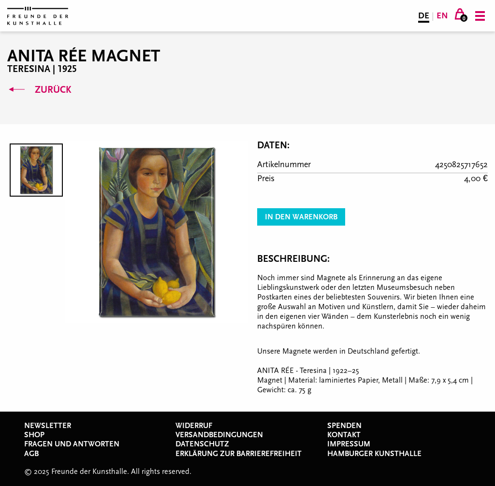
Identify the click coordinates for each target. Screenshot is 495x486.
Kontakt (344, 434)
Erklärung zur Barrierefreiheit (238, 453)
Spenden (344, 425)
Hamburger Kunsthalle (374, 453)
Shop (34, 434)
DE (423, 16)
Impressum (348, 444)
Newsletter (47, 425)
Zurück (39, 90)
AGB (31, 453)
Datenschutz (202, 444)
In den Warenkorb (301, 217)
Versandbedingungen (219, 434)
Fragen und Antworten (71, 444)
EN (442, 16)
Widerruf (193, 425)
